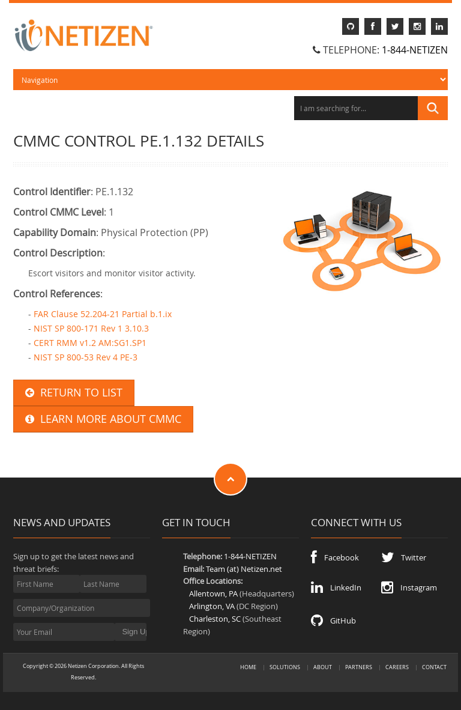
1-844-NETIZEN (415, 49)
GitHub (333, 620)
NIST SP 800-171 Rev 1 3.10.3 (91, 328)
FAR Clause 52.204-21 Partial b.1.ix (103, 314)
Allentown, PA (213, 593)
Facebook (335, 557)
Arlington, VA (212, 606)
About (322, 667)
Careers (397, 667)
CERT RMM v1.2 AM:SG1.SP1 (90, 342)
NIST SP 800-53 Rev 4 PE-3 (85, 357)
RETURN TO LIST (73, 392)
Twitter (403, 557)
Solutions (285, 667)
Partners (358, 667)
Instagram (409, 587)
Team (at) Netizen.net (244, 568)
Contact (434, 667)
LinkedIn (336, 587)
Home (248, 667)
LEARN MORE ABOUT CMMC (103, 419)
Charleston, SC (215, 618)
